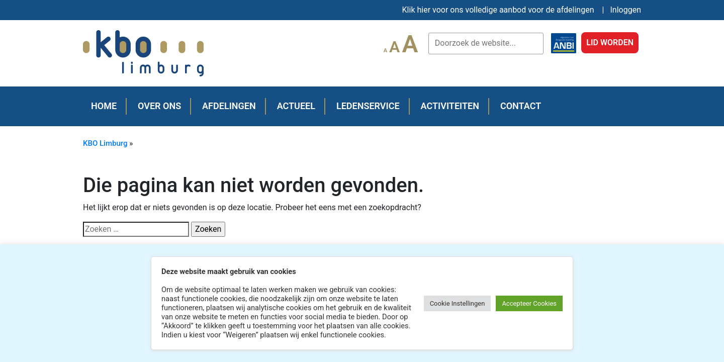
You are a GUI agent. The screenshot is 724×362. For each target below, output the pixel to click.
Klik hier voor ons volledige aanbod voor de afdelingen (498, 10)
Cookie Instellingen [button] (457, 303)
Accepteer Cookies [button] (529, 303)
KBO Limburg (105, 143)
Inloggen (626, 10)
